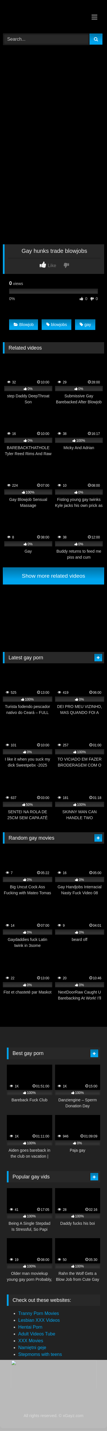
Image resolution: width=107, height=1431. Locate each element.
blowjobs (56, 324)
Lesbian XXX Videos (39, 1320)
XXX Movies (30, 1340)
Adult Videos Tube (36, 1333)
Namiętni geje (32, 1347)
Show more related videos (53, 576)
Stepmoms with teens (40, 1354)
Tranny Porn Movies (38, 1313)
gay (85, 324)
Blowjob (24, 324)
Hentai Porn (30, 1327)
